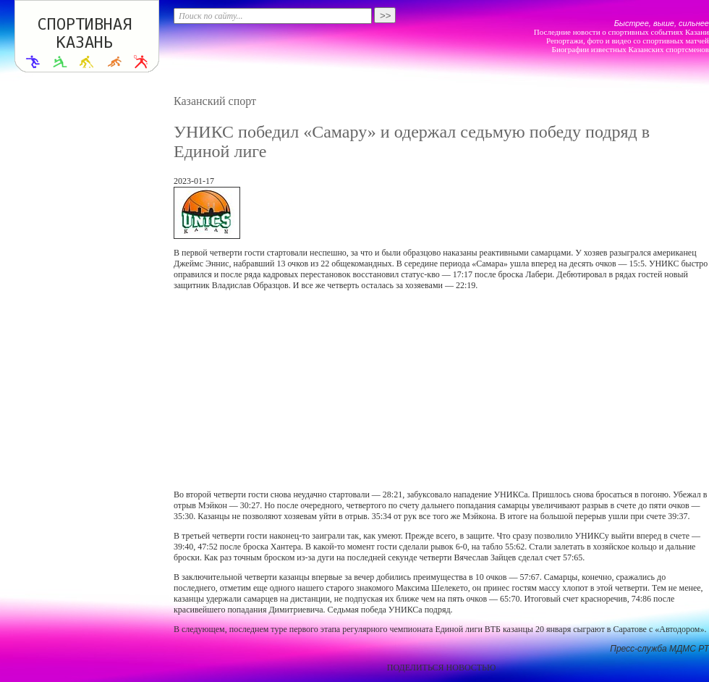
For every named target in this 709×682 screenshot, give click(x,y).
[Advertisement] (368, 390)
